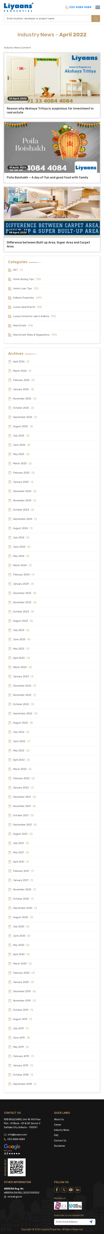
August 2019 (22, 1019)
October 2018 (23, 1074)
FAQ (56, 1119)
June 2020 (21, 935)
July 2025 (21, 435)
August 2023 (23, 620)
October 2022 (23, 704)
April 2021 (21, 861)
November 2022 (24, 694)
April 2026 (21, 361)
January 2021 (23, 880)
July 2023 (21, 630)
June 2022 (21, 741)
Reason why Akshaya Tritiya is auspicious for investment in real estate (50, 110)
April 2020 (21, 954)
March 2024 (22, 565)
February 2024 (23, 574)
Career (57, 1108)
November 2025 (24, 398)
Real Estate (23, 325)
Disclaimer (59, 1129)
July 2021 (21, 843)
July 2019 (20, 1028)
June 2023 (21, 639)
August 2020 (23, 917)
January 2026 (23, 389)
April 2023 (21, 657)
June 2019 (21, 1037)
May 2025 (21, 454)
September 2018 (24, 1083)
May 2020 (21, 945)
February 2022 (24, 778)
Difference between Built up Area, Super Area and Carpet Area (48, 244)
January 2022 (23, 787)
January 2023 (23, 676)
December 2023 (24, 593)
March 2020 (22, 963)
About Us (59, 1103)
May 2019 (21, 1046)
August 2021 (23, 833)
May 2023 (21, 648)
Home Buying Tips (27, 279)
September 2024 (25, 519)
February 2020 (24, 972)
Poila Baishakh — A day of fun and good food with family (47, 177)
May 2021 (21, 852)
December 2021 (24, 796)
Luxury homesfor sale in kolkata (34, 316)
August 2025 (23, 426)
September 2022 (25, 713)
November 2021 (24, 806)
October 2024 (23, 509)
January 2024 (23, 583)
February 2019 (23, 1056)
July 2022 (21, 732)
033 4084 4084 (78, 7)
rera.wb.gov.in (13, 1180)
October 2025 (23, 407)
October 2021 (23, 815)
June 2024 (21, 546)
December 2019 (24, 991)
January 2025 (23, 481)
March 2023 (22, 667)
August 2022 (23, 722)
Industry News (61, 1114)
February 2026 (24, 380)
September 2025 (25, 417)
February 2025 (24, 472)
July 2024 (21, 537)
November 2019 (24, 1000)
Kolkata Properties (27, 297)
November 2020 (24, 889)
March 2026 (22, 370)
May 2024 (21, 556)
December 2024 (24, 491)
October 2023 (23, 611)
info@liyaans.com (15, 1118)
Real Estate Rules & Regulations (35, 334)
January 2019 (23, 1065)
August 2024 (23, 528)
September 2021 (25, 824)
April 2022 (21, 759)
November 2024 (24, 500)
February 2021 (23, 870)
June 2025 (21, 444)
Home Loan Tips (26, 288)
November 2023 (24, 602)
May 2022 (21, 750)
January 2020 (23, 982)
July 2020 (21, 926)
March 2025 (22, 463)
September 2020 (25, 908)
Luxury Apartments (27, 306)
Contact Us (60, 1124)
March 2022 (22, 769)
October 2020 (23, 898)
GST (18, 269)
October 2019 (23, 1009)
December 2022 (24, 685)
